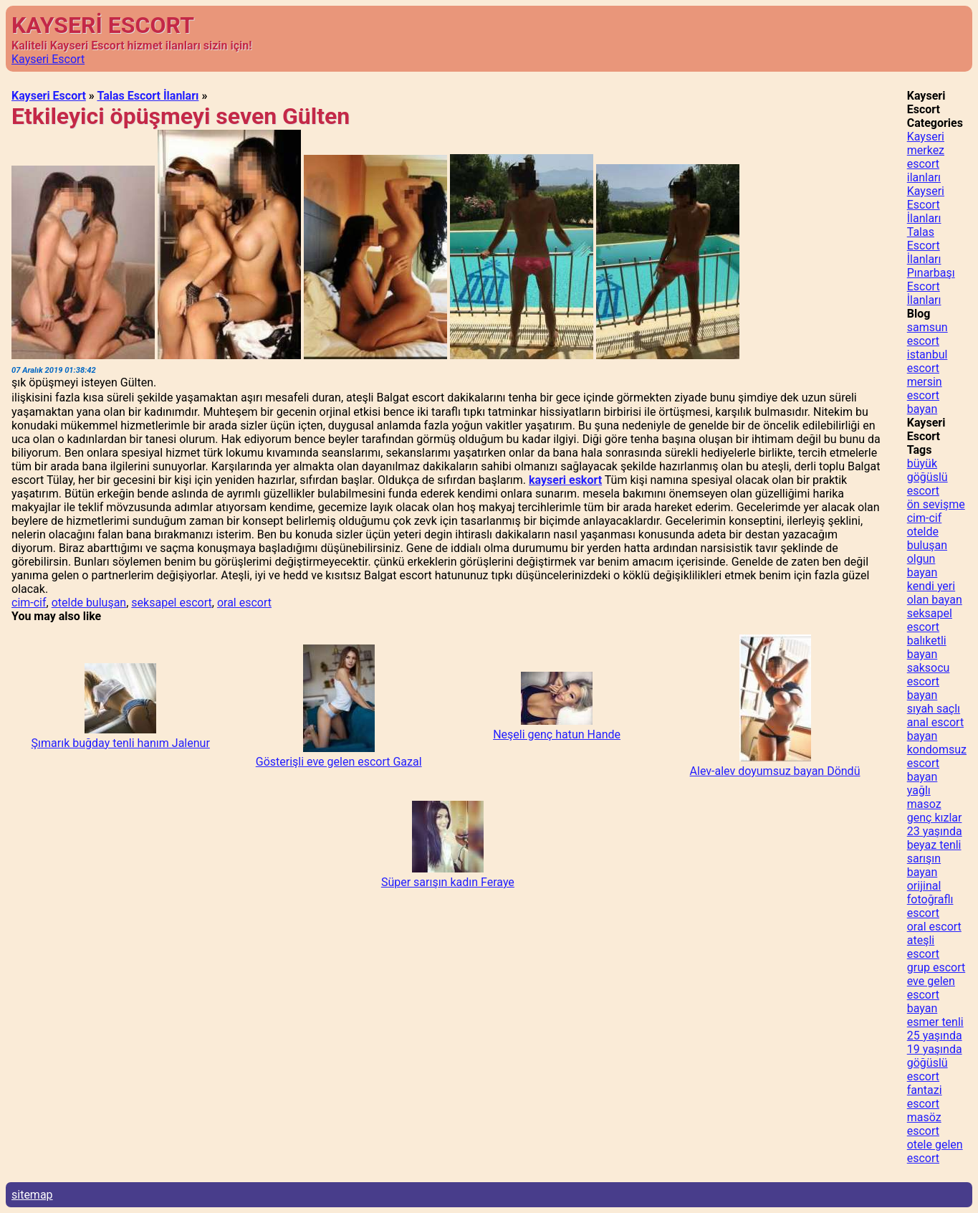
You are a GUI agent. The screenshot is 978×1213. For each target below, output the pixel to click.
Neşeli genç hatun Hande (556, 734)
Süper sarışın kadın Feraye (447, 882)
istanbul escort (927, 361)
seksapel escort (171, 602)
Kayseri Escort (48, 59)
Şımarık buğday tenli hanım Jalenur (121, 743)
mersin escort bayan (924, 395)
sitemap (32, 1195)
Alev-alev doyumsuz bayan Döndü (775, 771)
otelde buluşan (89, 602)
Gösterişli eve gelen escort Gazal (339, 762)
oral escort (244, 602)
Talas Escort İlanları (147, 96)
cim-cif (29, 602)
